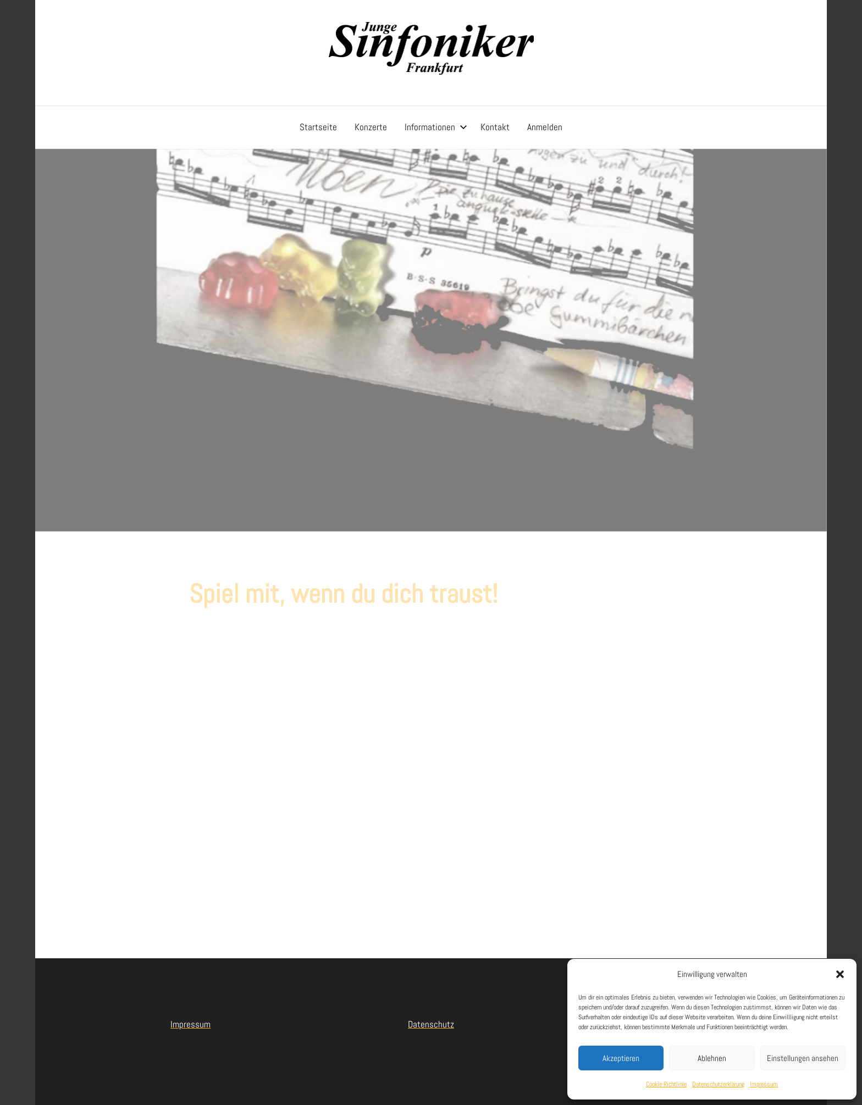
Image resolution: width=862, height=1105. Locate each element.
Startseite (318, 127)
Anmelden (544, 127)
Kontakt (495, 127)
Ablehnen (712, 1058)
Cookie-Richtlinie (666, 1084)
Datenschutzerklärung (718, 1084)
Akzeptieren (621, 1058)
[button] (840, 974)
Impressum (764, 1084)
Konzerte (371, 127)
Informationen (436, 127)
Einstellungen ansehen (802, 1058)
